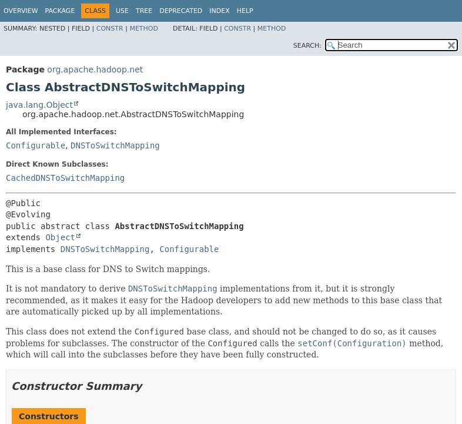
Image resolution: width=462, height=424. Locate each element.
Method (143, 28)
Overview (21, 11)
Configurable (35, 145)
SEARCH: (307, 45)
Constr (109, 28)
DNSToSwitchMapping (115, 145)
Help (245, 11)
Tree (144, 11)
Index (219, 11)
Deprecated (180, 11)
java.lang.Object (39, 105)
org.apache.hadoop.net (95, 69)
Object (60, 237)
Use (122, 11)
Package (60, 11)
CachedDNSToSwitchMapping (65, 178)
